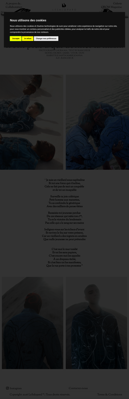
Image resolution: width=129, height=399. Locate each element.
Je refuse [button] (27, 39)
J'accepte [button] (16, 39)
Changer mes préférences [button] (46, 39)
